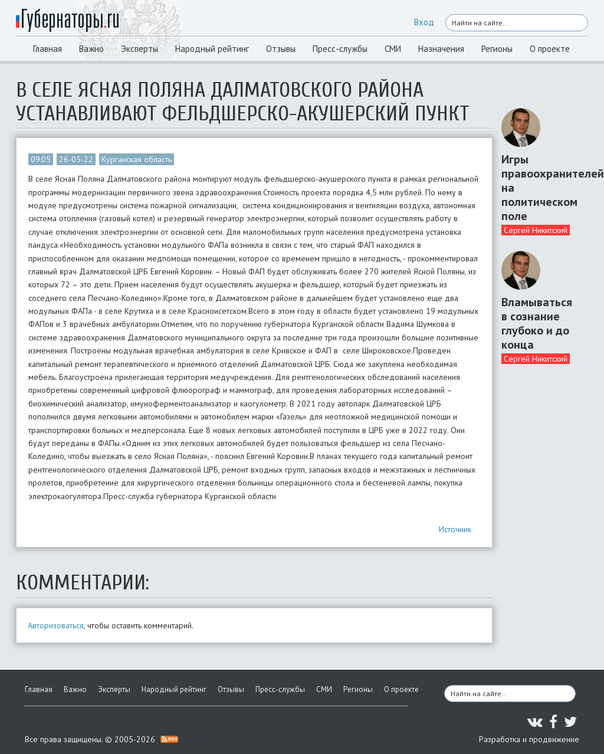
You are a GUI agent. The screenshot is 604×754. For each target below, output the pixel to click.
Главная (47, 48)
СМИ (393, 48)
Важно (91, 48)
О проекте (550, 48)
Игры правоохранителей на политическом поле (540, 187)
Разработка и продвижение (529, 739)
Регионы (497, 48)
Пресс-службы (340, 48)
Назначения (441, 48)
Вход (424, 22)
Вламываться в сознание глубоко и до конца (536, 323)
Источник (455, 529)
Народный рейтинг (212, 48)
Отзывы (281, 48)
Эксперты (139, 48)
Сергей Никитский (535, 230)
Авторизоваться (56, 625)
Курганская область (136, 159)
